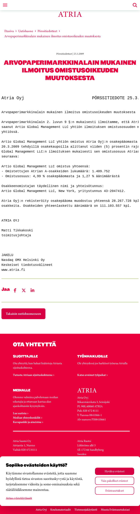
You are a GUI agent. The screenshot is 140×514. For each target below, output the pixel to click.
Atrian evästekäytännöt (19, 498)
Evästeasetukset (114, 490)
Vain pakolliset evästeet (114, 481)
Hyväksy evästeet (115, 471)
